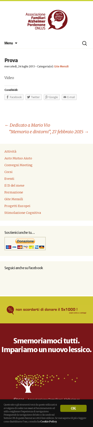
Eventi (9, 179)
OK (73, 408)
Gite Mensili (61, 66)
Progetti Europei (17, 206)
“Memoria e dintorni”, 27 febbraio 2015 (49, 131)
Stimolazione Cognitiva (22, 213)
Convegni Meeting (18, 165)
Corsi (8, 172)
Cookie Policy (48, 421)
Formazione (13, 192)
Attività (10, 151)
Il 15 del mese (14, 185)
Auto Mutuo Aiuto (18, 158)
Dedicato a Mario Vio (27, 125)
